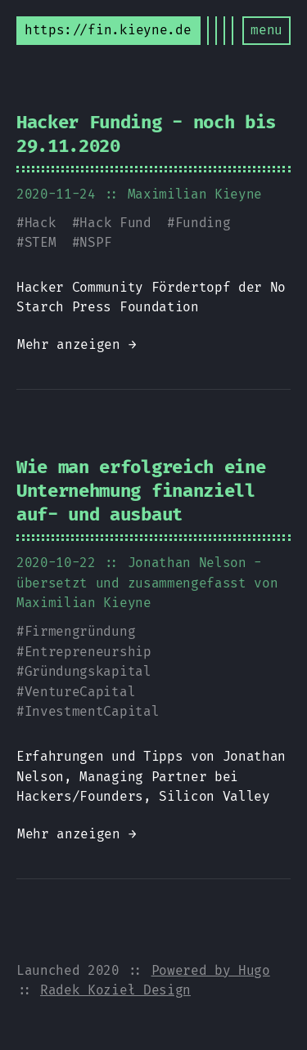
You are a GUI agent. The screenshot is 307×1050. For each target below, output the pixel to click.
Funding (203, 222)
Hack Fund (115, 222)
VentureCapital (80, 691)
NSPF (95, 242)
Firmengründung (80, 631)
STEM (40, 242)
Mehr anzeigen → (76, 344)
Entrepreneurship (88, 651)
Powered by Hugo (210, 970)
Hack (40, 222)
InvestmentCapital (92, 711)
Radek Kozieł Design (115, 990)
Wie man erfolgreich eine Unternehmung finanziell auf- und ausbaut (140, 490)
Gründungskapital (88, 671)
